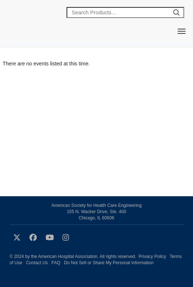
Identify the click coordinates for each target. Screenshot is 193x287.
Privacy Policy (152, 256)
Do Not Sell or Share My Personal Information (108, 262)
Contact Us (37, 262)
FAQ (55, 262)
